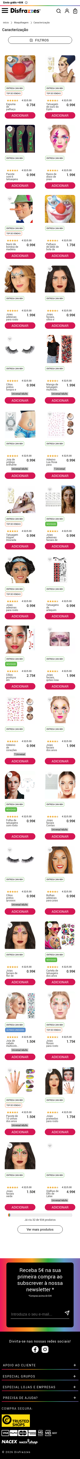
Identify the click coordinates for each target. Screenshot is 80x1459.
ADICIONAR (20, 115)
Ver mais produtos (40, 1229)
